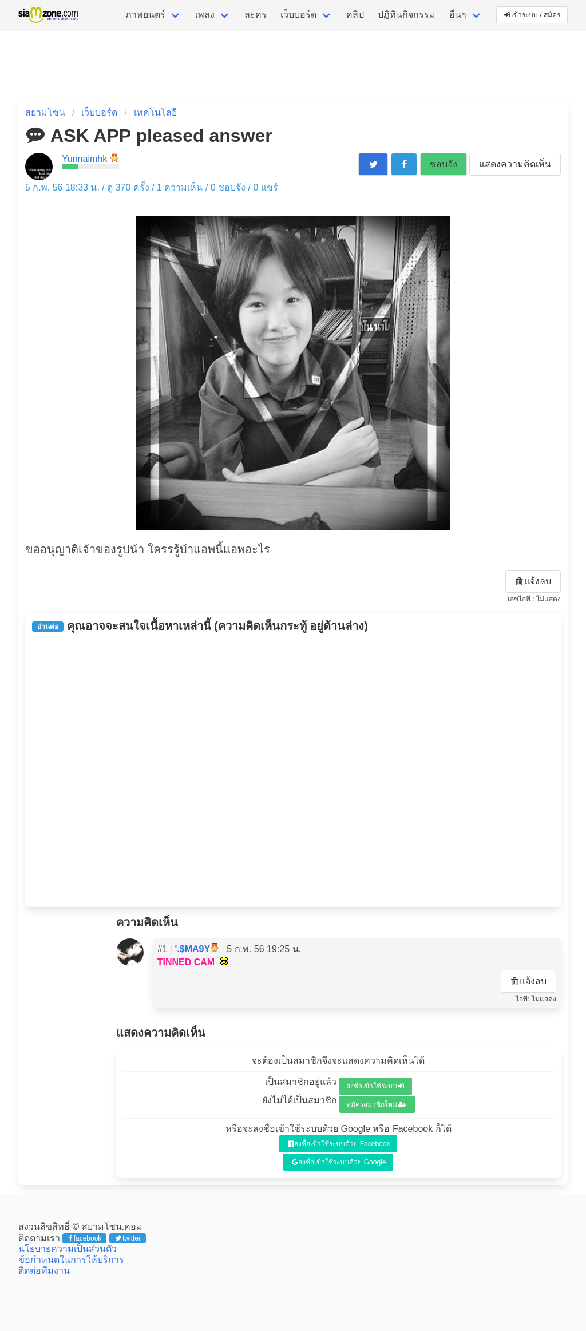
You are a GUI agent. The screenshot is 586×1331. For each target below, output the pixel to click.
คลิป (355, 14)
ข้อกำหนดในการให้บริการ (71, 1260)
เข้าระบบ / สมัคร (532, 15)
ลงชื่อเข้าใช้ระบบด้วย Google (339, 1162)
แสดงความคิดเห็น (515, 164)
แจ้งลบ (533, 581)
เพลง (205, 14)
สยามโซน (45, 112)
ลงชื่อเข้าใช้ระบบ (375, 1086)
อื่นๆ (457, 14)
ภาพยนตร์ (145, 14)
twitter (128, 1238)
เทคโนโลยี (155, 112)
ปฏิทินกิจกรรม (406, 14)
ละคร (255, 14)
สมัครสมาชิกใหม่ (376, 1104)
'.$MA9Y (193, 949)
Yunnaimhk (84, 159)
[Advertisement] (293, 769)
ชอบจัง (443, 164)
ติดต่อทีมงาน (44, 1270)
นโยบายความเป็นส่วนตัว (67, 1249)
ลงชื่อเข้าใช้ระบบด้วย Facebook (339, 1144)
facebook (85, 1238)
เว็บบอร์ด (298, 14)
